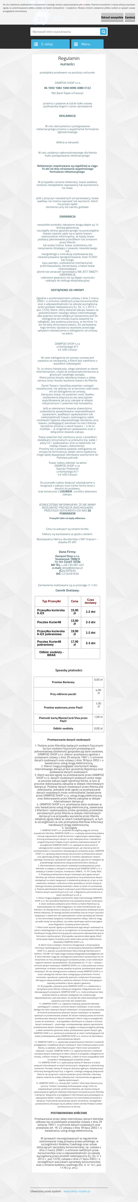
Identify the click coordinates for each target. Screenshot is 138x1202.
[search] (103, 31)
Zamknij (130, 17)
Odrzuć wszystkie (112, 17)
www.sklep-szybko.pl (76, 1191)
